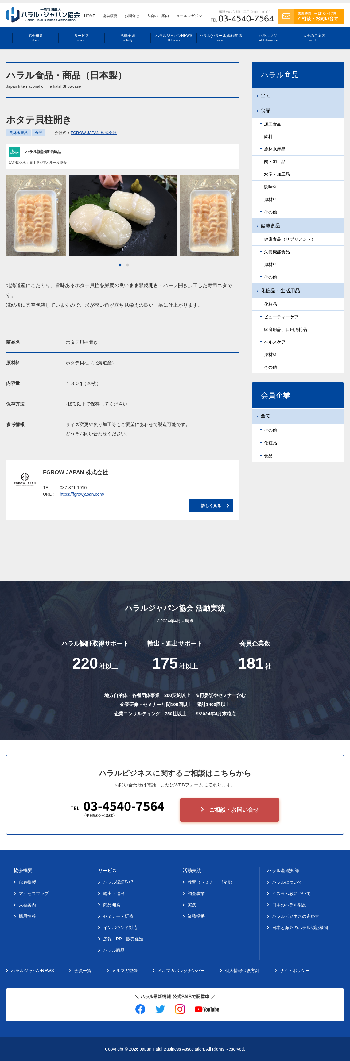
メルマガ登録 (125, 970)
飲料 (268, 136)
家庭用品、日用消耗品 (285, 329)
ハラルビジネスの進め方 (295, 916)
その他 (270, 212)
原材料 (270, 199)
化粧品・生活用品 (280, 290)
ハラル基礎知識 (283, 870)
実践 (192, 904)
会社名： (86, 132)
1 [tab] (120, 265)
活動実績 (127, 37)
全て (265, 95)
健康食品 (270, 225)
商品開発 (111, 904)
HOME (89, 16)
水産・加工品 (277, 174)
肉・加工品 (275, 161)
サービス (81, 37)
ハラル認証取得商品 (43, 151)
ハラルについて (287, 882)
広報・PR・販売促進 (123, 938)
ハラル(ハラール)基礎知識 (221, 37)
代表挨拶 (27, 882)
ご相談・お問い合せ (234, 810)
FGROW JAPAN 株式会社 (94, 132)
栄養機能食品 (277, 251)
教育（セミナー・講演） (211, 882)
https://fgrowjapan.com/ (82, 494)
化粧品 (270, 304)
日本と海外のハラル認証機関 (300, 927)
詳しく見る (211, 505)
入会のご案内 (158, 16)
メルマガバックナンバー (181, 970)
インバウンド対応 (120, 927)
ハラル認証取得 (118, 882)
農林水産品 (18, 133)
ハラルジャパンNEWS (173, 37)
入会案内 (27, 904)
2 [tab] (127, 265)
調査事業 (196, 893)
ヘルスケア (275, 342)
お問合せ (132, 16)
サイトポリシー (295, 970)
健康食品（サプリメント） (290, 239)
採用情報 (27, 916)
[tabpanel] (123, 215)
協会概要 (110, 16)
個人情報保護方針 (242, 970)
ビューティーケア (281, 316)
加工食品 (272, 123)
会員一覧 (82, 970)
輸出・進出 (114, 893)
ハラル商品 (268, 37)
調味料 (270, 186)
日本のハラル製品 (289, 904)
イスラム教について (291, 893)
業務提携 (196, 916)
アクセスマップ (34, 893)
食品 (38, 133)
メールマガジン (189, 16)
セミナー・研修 (118, 916)
